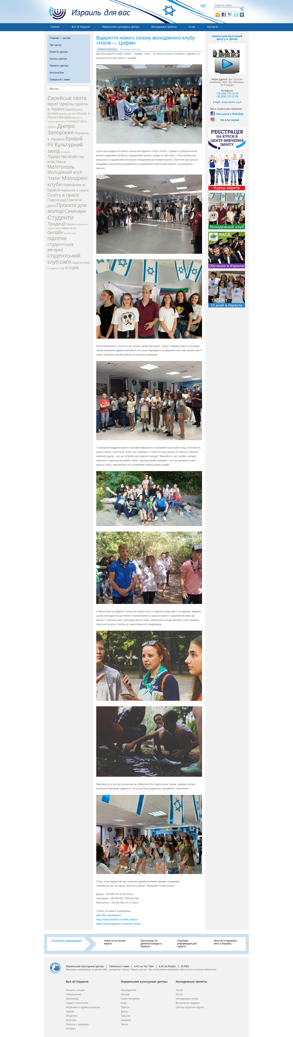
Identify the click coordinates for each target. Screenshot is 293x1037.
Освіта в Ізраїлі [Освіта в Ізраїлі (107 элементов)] (63, 195)
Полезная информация (66, 940)
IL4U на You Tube (144, 966)
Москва (125, 994)
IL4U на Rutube (167, 966)
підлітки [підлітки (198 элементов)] (57, 238)
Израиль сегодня (75, 990)
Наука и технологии (77, 1003)
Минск (124, 1024)
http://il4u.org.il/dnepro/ (108, 915)
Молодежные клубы (187, 998)
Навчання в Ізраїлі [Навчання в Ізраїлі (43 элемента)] (75, 190)
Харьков (125, 1015)
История (70, 1028)
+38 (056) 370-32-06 (227, 96)
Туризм (70, 1011)
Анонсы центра (58, 58)
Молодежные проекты (164, 26)
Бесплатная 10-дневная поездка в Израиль (151, 943)
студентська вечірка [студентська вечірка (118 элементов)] (60, 247)
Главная (55, 26)
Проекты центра (59, 65)
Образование (73, 994)
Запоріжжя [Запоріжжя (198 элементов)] (60, 132)
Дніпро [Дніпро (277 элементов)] (66, 126)
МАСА (179, 994)
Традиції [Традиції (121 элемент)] (56, 223)
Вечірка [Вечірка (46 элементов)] (65, 117)
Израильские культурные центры (120, 26)
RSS (186, 966)
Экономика (72, 998)
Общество (72, 1015)
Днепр (124, 1011)
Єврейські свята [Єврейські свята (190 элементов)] (66, 98)
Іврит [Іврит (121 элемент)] (53, 103)
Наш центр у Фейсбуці (229, 114)
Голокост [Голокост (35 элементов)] (73, 121)
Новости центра (59, 51)
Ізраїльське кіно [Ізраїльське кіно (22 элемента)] (68, 113)
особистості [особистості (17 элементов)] (70, 233)
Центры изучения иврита (190, 1007)
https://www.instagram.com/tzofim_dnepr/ (118, 923)
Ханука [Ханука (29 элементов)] (70, 224)
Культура (71, 1020)
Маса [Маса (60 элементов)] (61, 162)
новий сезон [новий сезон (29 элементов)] (69, 228)
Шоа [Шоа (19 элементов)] (57, 228)
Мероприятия (128, 990)
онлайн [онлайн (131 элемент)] (55, 232)
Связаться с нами (60, 79)
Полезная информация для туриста (187, 943)
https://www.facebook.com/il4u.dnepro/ (117, 919)
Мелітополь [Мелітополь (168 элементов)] (61, 167)
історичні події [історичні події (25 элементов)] (56, 268)
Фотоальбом (57, 72)
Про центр (55, 45)
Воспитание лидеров (187, 1003)
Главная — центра (60, 38)
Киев (123, 1003)
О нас (192, 26)
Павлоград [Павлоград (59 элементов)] (56, 200)
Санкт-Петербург (130, 998)
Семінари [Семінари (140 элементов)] (75, 211)
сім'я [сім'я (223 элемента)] (65, 262)
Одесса (125, 1007)
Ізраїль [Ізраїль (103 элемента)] (66, 103)
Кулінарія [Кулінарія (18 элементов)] (65, 152)
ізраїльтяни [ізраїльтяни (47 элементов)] (81, 263)
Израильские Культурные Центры (85, 966)
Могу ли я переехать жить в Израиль (225, 942)
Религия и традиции (77, 1024)
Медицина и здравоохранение (83, 1007)
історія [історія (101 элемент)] (72, 267)
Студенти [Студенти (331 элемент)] (60, 217)
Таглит (179, 990)
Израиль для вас (87, 11)
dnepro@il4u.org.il (231, 102)
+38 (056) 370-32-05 (227, 93)
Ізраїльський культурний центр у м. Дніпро (227, 37)
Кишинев (126, 1020)
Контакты (212, 26)
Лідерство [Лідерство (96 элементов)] (57, 156)
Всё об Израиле (81, 26)
